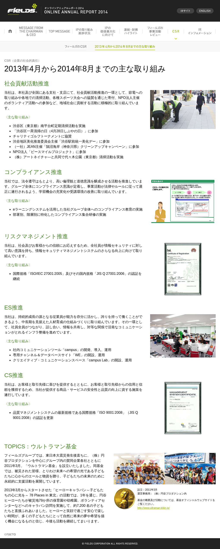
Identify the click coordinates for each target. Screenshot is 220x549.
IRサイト (185, 10)
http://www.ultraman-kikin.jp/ (153, 507)
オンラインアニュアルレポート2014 (57, 10)
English (205, 10)
